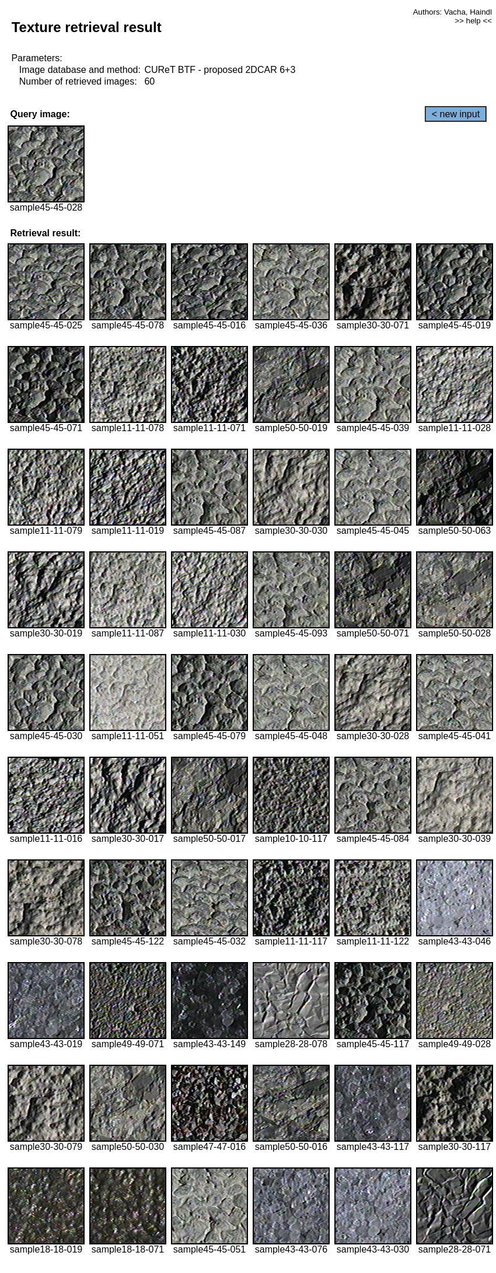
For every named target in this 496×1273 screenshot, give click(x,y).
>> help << (473, 20)
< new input (456, 114)
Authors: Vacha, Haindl (452, 12)
